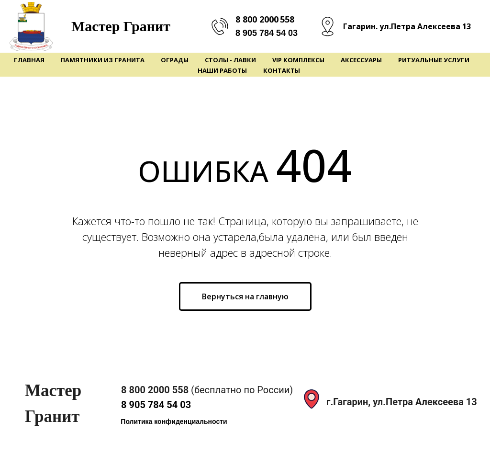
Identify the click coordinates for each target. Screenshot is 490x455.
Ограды (175, 60)
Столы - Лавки (230, 60)
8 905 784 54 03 (266, 33)
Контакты (281, 70)
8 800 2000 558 (264, 19)
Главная (29, 60)
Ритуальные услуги (433, 60)
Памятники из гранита (103, 60)
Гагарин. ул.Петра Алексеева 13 (407, 26)
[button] (173, 422)
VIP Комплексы (298, 60)
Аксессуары (361, 60)
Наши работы (222, 70)
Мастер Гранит (120, 26)
